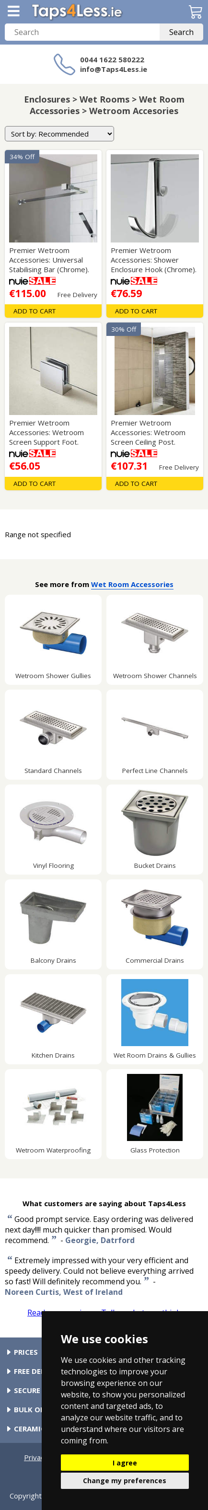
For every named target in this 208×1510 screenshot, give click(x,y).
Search (181, 32)
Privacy (36, 1457)
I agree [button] (125, 1462)
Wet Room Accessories (132, 584)
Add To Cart (34, 311)
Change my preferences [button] (124, 1480)
